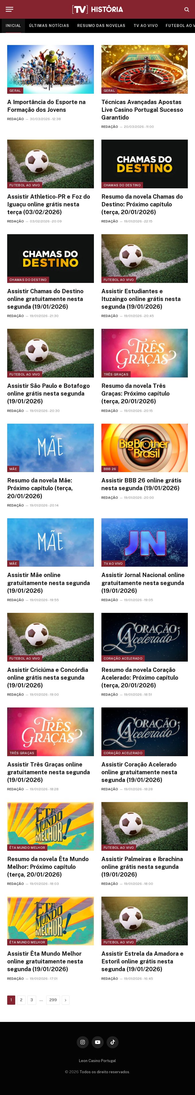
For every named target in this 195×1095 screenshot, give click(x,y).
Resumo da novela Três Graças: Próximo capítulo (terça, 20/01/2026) (135, 393)
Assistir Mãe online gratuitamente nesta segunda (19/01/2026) (48, 583)
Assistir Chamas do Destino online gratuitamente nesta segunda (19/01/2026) (45, 299)
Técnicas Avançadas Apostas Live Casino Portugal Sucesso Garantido (142, 110)
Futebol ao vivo (24, 185)
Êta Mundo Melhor (27, 847)
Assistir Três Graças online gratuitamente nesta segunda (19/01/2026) (48, 772)
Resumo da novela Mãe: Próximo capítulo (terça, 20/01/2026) (40, 488)
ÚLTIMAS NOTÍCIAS (49, 26)
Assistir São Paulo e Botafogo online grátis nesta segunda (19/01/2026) (48, 393)
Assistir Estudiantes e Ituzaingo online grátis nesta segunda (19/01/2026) (141, 299)
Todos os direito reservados (104, 1072)
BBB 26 (110, 469)
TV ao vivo (113, 563)
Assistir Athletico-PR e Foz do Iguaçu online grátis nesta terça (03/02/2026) (48, 204)
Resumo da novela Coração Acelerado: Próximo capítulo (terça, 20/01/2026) (139, 677)
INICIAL (13, 26)
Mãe (13, 469)
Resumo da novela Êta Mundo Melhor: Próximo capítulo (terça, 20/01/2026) (48, 867)
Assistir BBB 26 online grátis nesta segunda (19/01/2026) (141, 484)
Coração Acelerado (123, 658)
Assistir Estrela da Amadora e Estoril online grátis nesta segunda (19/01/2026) (142, 961)
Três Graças (116, 374)
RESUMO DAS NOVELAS (101, 26)
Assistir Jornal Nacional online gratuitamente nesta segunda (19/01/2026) (143, 583)
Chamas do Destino (122, 185)
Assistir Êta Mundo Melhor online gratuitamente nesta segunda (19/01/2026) (45, 961)
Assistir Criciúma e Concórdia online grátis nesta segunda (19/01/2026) (47, 677)
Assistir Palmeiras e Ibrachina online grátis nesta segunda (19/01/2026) (142, 867)
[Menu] (9, 9)
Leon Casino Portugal (97, 1061)
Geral (15, 90)
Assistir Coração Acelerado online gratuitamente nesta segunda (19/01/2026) (139, 772)
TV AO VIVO (146, 26)
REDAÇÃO (15, 119)
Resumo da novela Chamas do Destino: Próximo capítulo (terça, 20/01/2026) (142, 204)
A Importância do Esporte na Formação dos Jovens (46, 106)
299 (53, 1000)
